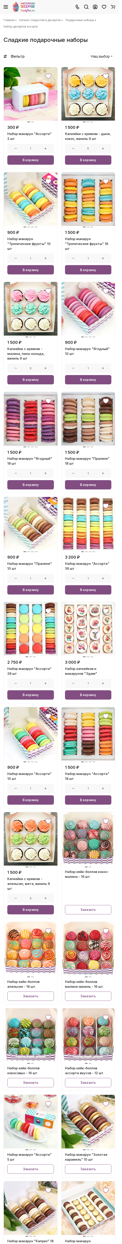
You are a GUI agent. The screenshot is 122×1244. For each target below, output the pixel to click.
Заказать (88, 909)
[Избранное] (104, 6)
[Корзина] (112, 6)
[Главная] (24, 6)
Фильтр (14, 56)
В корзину (31, 160)
